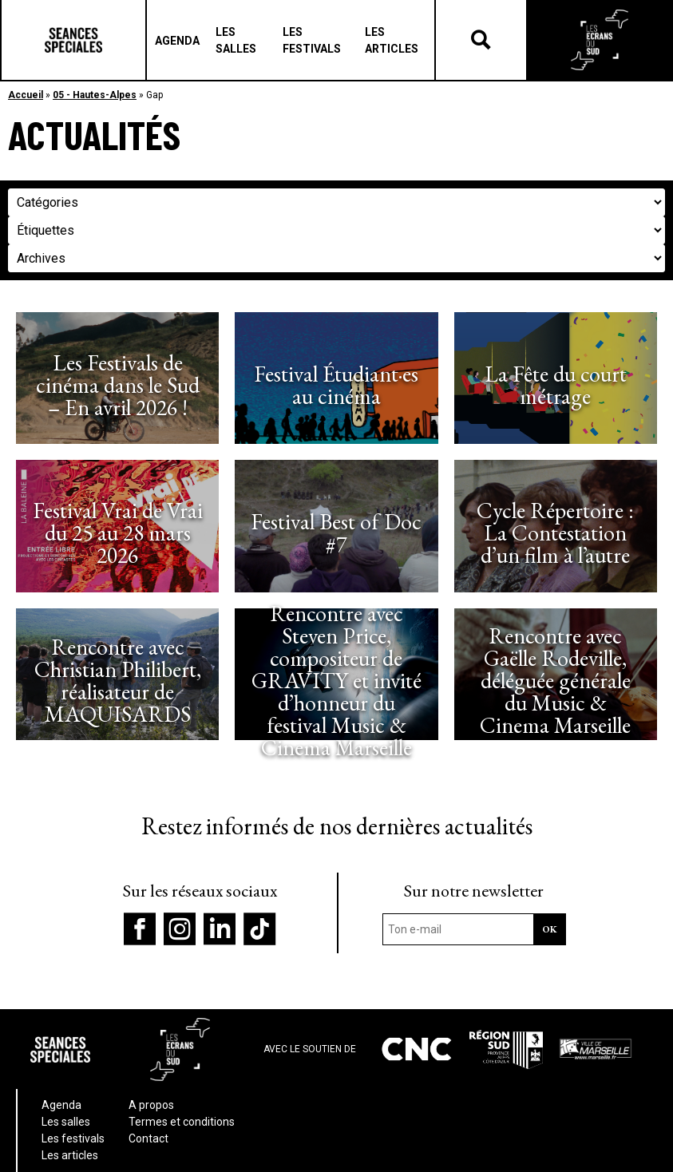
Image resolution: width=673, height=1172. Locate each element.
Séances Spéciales (73, 40)
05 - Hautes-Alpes (95, 95)
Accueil (25, 95)
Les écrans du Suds (599, 40)
